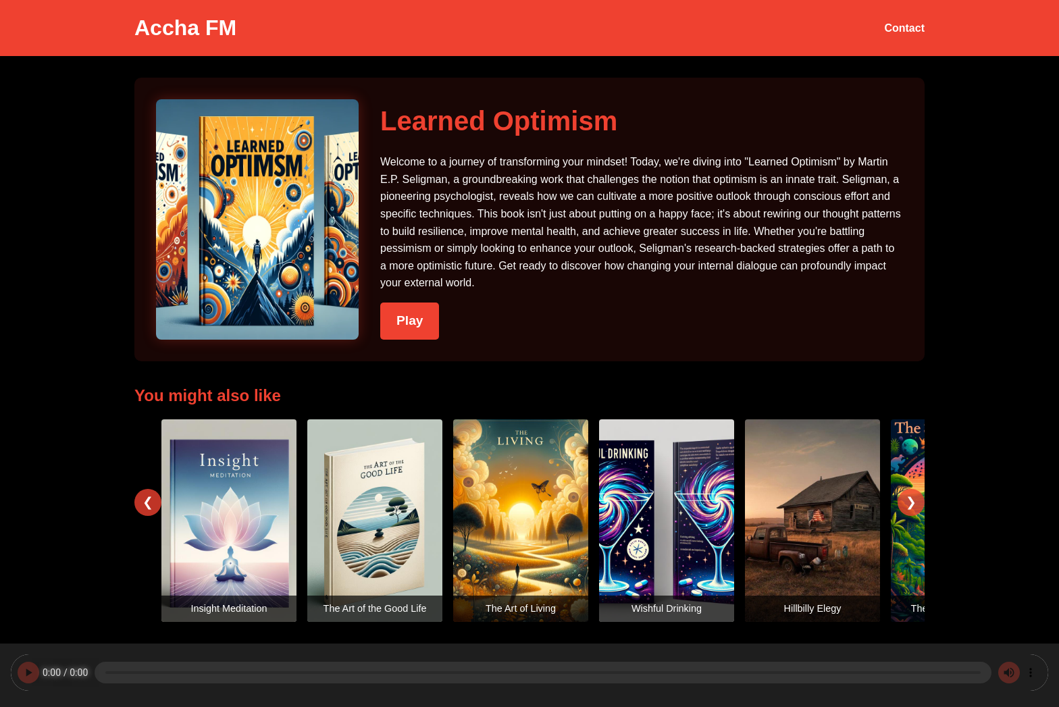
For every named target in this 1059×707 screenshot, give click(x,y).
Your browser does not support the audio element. (529, 672)
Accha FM (185, 28)
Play (409, 320)
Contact (904, 28)
